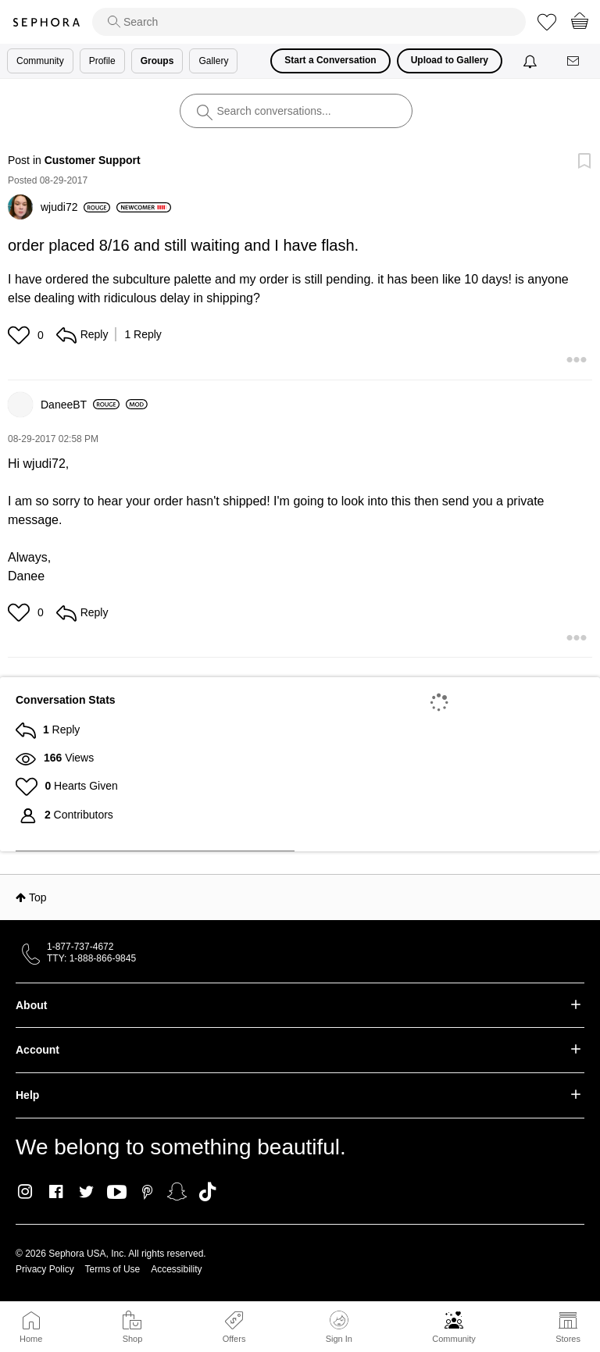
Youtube (117, 1192)
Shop (133, 1338)
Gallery (213, 60)
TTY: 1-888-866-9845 (91, 958)
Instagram (25, 1192)
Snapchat (177, 1192)
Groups (157, 60)
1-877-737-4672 (80, 946)
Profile (102, 60)
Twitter (86, 1192)
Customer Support (93, 160)
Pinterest (147, 1192)
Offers (234, 1338)
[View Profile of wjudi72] (75, 207)
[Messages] (574, 61)
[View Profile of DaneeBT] (80, 405)
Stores (567, 1338)
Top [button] (38, 897)
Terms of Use (113, 1269)
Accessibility (176, 1269)
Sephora (46, 22)
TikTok (207, 1192)
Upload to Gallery (449, 60)
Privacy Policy (45, 1269)
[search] (309, 22)
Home (31, 1338)
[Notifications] (531, 61)
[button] (21, 335)
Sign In (339, 1327)
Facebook (56, 1192)
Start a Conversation (330, 60)
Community (454, 1338)
